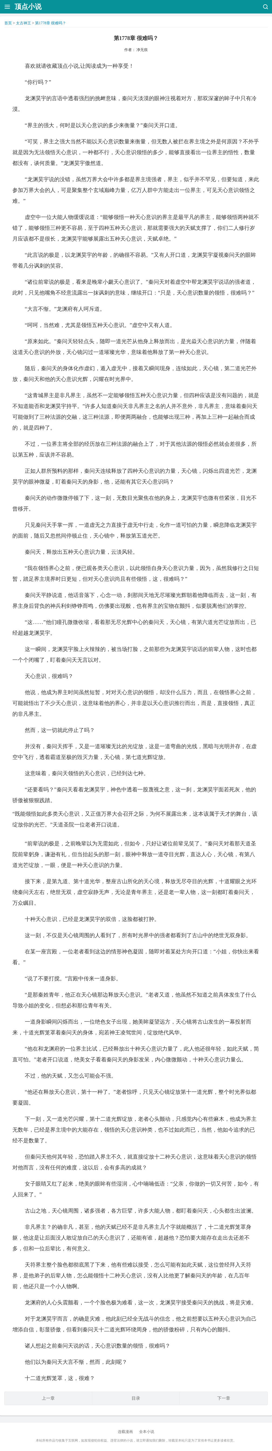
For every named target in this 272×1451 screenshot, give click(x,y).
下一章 (223, 1398)
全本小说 (146, 1432)
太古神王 (23, 23)
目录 (136, 1398)
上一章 (48, 1398)
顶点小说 (28, 6)
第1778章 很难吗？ (50, 23)
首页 (8, 23)
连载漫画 (125, 1432)
